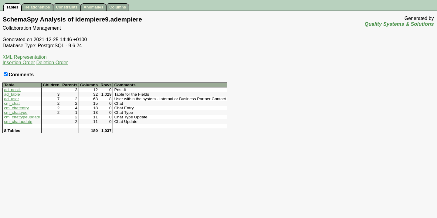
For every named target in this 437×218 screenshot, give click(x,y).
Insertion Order (18, 62)
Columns (117, 7)
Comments (19, 74)
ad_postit (12, 90)
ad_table (12, 94)
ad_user (11, 99)
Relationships (37, 7)
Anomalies (93, 7)
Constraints (67, 7)
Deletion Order (52, 62)
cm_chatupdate (18, 121)
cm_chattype (15, 112)
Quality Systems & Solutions (399, 24)
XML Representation (24, 57)
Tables (12, 7)
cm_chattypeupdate (22, 117)
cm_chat (11, 103)
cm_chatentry (16, 108)
